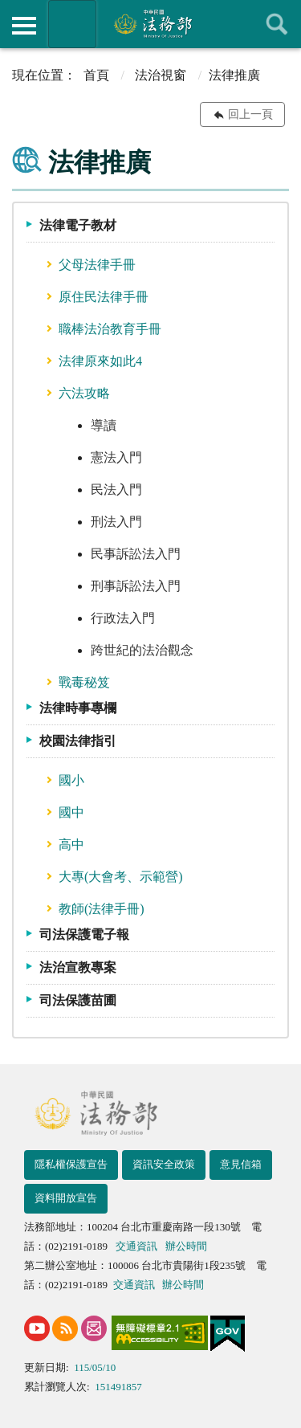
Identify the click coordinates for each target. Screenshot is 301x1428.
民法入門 (116, 489)
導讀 (103, 425)
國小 (71, 780)
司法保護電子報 (84, 934)
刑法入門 (116, 521)
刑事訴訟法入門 (136, 586)
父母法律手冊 (97, 264)
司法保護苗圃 (77, 1000)
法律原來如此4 (100, 361)
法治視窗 (160, 75)
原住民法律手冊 (103, 297)
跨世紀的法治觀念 (142, 650)
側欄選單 (24, 26)
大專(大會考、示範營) (121, 876)
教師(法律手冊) (101, 909)
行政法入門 (123, 618)
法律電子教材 (77, 225)
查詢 (277, 24)
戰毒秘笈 (84, 682)
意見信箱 (241, 1164)
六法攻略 (84, 393)
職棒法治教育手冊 (110, 329)
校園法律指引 (77, 741)
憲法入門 (116, 457)
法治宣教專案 (77, 967)
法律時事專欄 (77, 708)
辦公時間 (186, 1246)
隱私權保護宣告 (71, 1164)
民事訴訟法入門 (136, 554)
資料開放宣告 (66, 1198)
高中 (71, 844)
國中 (71, 812)
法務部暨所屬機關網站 (72, 24)
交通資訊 (136, 1246)
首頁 (96, 75)
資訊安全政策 (163, 1164)
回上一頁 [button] (250, 114)
